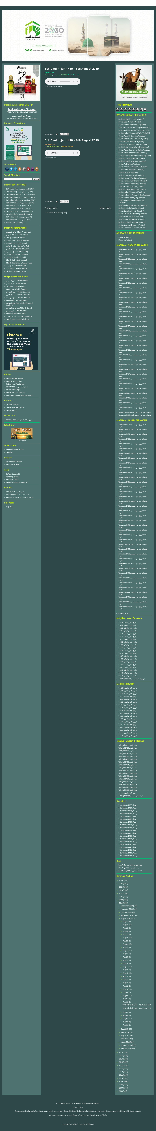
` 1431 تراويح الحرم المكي (128, 639)
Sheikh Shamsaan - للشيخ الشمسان (19, 263)
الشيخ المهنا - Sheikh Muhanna (17, 300)
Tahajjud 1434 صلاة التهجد (128, 765)
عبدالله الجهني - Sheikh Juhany (17, 235)
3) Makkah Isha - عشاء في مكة (17, 203)
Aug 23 (126, 947)
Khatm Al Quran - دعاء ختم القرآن (131, 871)
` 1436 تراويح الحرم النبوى (128, 710)
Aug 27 (126, 934)
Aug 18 (126, 963)
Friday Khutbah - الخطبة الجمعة (17, 495)
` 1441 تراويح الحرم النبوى (128, 724)
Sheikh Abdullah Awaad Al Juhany (131, 156)
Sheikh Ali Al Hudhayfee (127, 170)
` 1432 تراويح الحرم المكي (128, 642)
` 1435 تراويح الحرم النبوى (128, 708)
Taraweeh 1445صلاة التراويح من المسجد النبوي (135, 412)
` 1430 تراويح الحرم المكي (128, 636)
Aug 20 (126, 957)
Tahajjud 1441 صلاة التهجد (128, 784)
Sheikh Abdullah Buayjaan (128, 136)
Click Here (22, 441)
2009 (121, 1081)
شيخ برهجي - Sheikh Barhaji (16, 311)
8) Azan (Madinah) (13, 474)
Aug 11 (126, 986)
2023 (121, 890)
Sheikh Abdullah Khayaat (128, 158)
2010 (121, 1078)
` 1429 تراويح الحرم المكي (128, 628)
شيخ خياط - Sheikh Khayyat (16, 266)
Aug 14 (126, 976)
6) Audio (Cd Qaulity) (14, 381)
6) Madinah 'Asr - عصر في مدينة (17, 217)
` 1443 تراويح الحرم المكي (128, 673)
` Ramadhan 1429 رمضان (128, 811)
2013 (121, 1069)
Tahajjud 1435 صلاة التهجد (128, 768)
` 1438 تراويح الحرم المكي (128, 659)
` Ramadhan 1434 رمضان (128, 825)
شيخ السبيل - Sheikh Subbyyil (17, 268)
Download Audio (50, 158)
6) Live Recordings (13, 390)
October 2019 (126, 912)
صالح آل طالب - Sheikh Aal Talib (17, 246)
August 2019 (126, 919)
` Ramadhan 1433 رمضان (128, 822)
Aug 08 (126, 996)
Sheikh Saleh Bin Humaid (128, 219)
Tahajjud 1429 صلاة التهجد (128, 751)
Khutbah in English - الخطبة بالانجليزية (20, 497)
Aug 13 (126, 979)
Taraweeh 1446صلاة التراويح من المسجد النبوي (135, 415)
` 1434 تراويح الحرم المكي (128, 648)
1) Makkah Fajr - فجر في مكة (17, 192)
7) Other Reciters (12, 405)
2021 (121, 897)
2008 (121, 1085)
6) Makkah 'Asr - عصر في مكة (17, 220)
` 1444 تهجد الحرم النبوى (127, 793)
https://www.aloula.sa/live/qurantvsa (22, 112)
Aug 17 (126, 967)
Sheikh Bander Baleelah (127, 142)
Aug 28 (126, 931)
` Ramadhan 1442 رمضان (128, 847)
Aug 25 (126, 941)
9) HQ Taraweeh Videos (15, 450)
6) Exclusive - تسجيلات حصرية (17, 387)
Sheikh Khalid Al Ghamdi (128, 186)
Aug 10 (126, 989)
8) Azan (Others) (12, 479)
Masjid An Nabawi (125, 240)
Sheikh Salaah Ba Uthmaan (129, 127)
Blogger (91, 1124)
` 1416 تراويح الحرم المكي (128, 622)
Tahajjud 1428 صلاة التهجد (128, 748)
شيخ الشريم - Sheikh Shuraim (17, 254)
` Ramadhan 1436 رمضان (128, 830)
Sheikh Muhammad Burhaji (129, 125)
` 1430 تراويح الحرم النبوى (128, 694)
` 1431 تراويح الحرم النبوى (128, 696)
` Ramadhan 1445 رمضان (128, 856)
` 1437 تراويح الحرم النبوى (128, 713)
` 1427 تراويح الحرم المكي (128, 631)
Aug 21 (126, 954)
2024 (121, 887)
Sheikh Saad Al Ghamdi (127, 208)
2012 (121, 1072)
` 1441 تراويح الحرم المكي (128, 667)
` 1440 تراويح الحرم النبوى (128, 722)
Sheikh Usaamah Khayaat (128, 228)
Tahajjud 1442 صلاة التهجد (128, 787)
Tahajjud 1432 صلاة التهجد (128, 759)
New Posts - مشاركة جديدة (16, 392)
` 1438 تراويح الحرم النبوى (128, 716)
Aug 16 (126, 970)
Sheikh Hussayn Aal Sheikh (129, 178)
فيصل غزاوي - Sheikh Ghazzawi (17, 240)
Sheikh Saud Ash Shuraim (128, 222)
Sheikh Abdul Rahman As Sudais (131, 150)
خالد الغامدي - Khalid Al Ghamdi (17, 249)
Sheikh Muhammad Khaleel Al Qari (131, 201)
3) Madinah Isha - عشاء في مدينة (18, 200)
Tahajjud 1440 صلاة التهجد (128, 782)
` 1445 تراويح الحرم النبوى (128, 736)
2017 (121, 1056)
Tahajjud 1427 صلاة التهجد (128, 745)
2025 (121, 884)
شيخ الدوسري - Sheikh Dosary (17, 252)
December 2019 (127, 906)
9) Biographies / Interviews (16, 271)
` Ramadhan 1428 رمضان (128, 808)
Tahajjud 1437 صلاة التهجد (128, 773)
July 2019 (124, 1029)
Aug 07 (126, 999)
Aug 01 (126, 1025)
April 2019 (125, 1039)
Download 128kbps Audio (53, 86)
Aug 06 (126, 1002)
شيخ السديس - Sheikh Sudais (17, 243)
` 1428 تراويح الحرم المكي (128, 634)
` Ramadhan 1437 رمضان (128, 833)
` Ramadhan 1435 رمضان (128, 828)
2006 (121, 1091)
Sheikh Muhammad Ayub (128, 198)
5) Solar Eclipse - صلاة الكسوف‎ (17, 214)
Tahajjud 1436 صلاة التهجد (128, 770)
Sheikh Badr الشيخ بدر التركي (16, 260)
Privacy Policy (78, 1107)
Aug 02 (126, 1022)
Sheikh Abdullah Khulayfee (129, 161)
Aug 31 (126, 921)
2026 (121, 880)
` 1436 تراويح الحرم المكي (128, 653)
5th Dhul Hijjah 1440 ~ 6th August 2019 (72, 68)
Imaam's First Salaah (14, 222)
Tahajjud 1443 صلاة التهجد (128, 790)
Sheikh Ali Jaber (125, 172)
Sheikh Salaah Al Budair (128, 211)
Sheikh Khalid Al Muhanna (128, 189)
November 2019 (127, 909)
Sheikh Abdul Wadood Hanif (129, 153)
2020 (121, 900)
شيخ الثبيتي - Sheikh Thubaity (16, 289)
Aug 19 (126, 960)
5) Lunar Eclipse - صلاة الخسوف (17, 211)
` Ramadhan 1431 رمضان (128, 816)
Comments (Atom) (60, 213)
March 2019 (125, 1042)
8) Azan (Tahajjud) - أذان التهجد (17, 482)
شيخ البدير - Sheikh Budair (15, 286)
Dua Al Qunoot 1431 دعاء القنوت (130, 865)
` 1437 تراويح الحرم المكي (128, 656)
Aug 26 (126, 938)
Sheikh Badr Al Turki (126, 122)
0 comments (49, 134)
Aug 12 (126, 983)
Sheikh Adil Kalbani (126, 164)
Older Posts (105, 208)
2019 (121, 903)
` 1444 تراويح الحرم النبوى (128, 733)
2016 (121, 1059)
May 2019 (125, 1035)
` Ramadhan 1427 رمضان (128, 805)
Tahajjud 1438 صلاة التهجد (128, 776)
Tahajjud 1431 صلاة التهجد (128, 756)
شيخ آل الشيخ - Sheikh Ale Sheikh (18, 295)
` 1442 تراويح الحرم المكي (128, 670)
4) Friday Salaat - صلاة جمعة (16, 208)
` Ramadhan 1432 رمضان (128, 819)
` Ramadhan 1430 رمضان (128, 814)
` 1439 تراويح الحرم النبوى (128, 719)
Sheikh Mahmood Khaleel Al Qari (131, 195)
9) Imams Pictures (13, 464)
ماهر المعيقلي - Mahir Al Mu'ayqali (18, 232)
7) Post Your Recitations (15, 407)
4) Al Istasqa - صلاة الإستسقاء (16, 206)
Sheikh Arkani (11, 410)
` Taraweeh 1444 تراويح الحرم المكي (132, 679)
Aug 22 (126, 951)
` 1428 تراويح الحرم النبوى (128, 691)
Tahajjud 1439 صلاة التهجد (128, 779)
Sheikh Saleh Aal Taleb (127, 216)
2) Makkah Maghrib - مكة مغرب (17, 197)
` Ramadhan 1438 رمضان (128, 836)
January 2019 (126, 1048)
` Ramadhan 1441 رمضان (128, 844)
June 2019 (125, 1032)
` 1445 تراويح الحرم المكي (128, 676)
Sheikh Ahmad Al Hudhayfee (129, 167)
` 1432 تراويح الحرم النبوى (128, 699)
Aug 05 (126, 1012)
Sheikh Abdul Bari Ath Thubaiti (130, 144)
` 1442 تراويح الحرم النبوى (128, 727)
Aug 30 (126, 925)
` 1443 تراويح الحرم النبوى (128, 730)
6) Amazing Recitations (14, 378)
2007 (121, 1088)
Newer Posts (51, 208)
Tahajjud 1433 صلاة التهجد (128, 762)
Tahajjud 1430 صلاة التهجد (128, 753)
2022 (121, 893)
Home (78, 208)
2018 (121, 1052)
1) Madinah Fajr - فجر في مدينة (17, 189)
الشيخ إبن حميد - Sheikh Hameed (18, 298)
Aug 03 (126, 1018)
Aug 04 (126, 1015)
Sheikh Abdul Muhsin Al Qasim (130, 147)
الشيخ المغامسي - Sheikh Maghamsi (19, 316)
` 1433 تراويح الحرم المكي (128, 645)
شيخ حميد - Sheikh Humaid (16, 257)
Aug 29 (126, 928)
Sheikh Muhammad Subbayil (129, 205)
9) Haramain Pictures (14, 462)
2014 (121, 1065)
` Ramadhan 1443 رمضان (128, 850)
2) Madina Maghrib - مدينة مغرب (18, 194)
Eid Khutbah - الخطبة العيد (15, 492)
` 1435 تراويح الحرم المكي (128, 650)
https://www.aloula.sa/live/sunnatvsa (22, 118)
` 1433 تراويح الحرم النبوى (128, 702)
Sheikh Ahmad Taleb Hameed (130, 139)
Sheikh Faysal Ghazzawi (128, 175)
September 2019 (127, 915)
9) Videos (9, 452)
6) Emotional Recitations (15, 384)
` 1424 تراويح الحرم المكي (128, 625)
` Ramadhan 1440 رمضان (128, 841)
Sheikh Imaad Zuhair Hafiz (129, 184)
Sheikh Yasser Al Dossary (128, 130)
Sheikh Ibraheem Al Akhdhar (129, 181)
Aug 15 (126, 973)
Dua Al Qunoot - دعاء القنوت (129, 868)
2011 (121, 1075)
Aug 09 (126, 992)
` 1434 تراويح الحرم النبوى (128, 705)
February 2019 (126, 1045)
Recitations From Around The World (19, 395)
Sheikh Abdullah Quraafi (128, 119)
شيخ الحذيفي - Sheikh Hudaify (17, 281)
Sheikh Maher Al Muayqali (128, 133)
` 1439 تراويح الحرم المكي (128, 662)
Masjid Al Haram (125, 237)
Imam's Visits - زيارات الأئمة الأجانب (19, 420)
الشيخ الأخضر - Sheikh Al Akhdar (17, 319)
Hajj (7, 507)
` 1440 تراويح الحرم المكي (128, 665)
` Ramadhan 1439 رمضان (128, 839)
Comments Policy (122, 613)
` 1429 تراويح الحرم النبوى (128, 688)
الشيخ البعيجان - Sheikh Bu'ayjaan (18, 292)
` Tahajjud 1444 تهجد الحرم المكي (131, 796)
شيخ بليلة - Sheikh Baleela (15, 237)
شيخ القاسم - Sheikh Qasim (16, 283)
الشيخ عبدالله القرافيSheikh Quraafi (19, 308)
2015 (121, 1062)
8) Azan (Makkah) (12, 477)
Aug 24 (126, 944)
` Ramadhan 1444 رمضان (128, 853)
